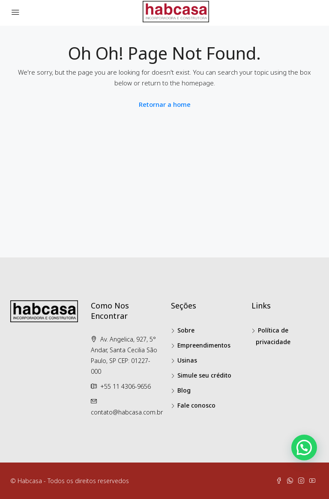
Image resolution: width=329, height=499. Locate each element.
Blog (184, 390)
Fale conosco (196, 405)
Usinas (187, 360)
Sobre (185, 330)
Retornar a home (165, 104)
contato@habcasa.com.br (127, 412)
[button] (304, 447)
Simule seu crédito (204, 375)
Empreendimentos (203, 345)
